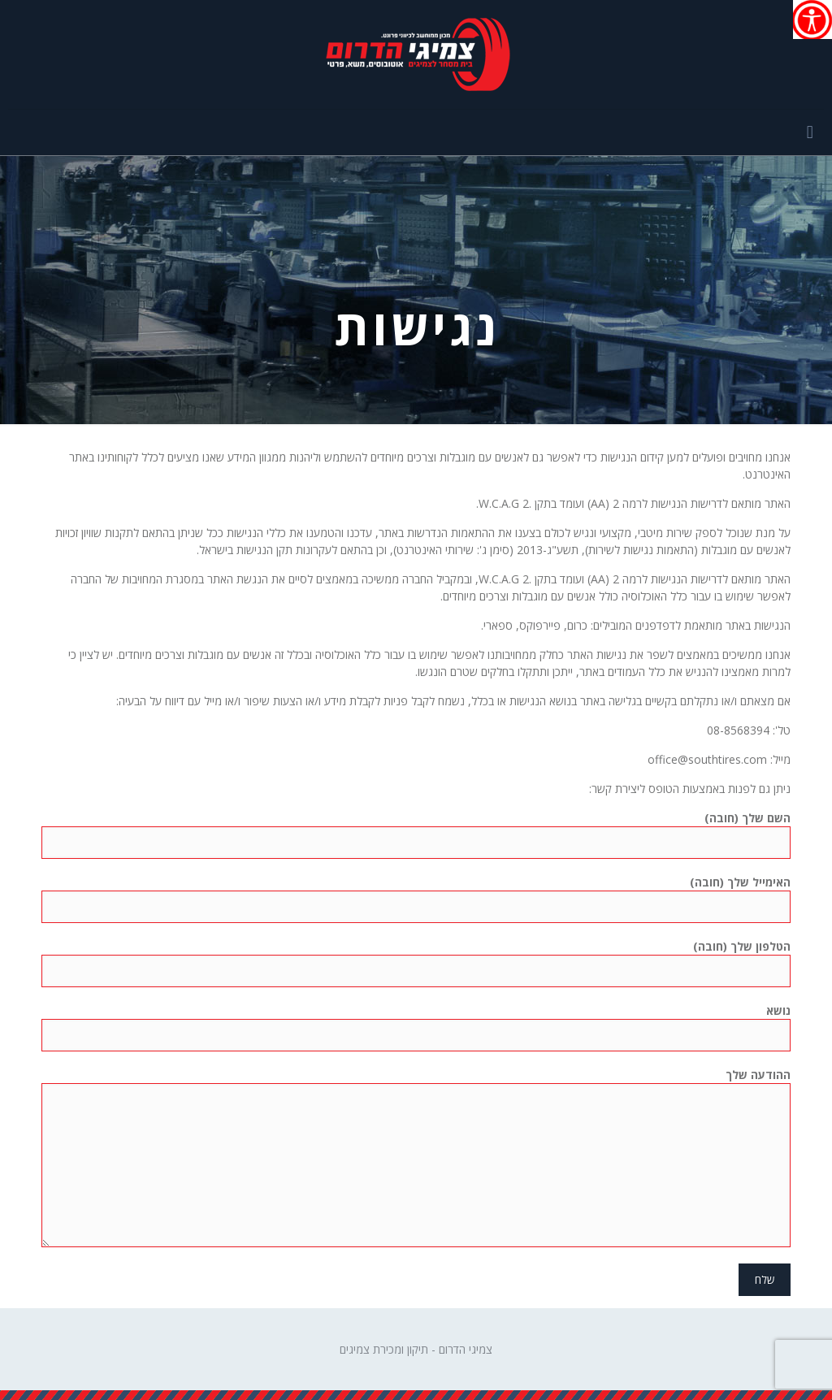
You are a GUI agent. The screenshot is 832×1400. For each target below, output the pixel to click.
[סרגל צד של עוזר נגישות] (812, 19)
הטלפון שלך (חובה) (415, 962)
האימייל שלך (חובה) (415, 898)
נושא (415, 1027)
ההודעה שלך (415, 1157)
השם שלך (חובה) (415, 834)
